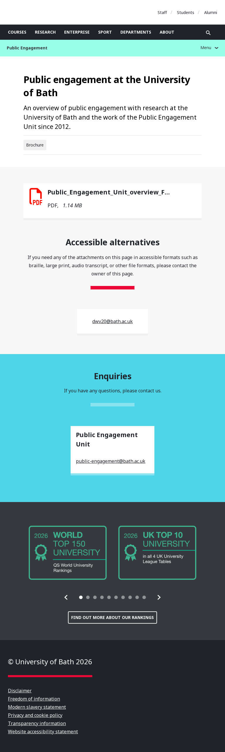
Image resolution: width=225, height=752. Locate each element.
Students (185, 12)
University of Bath (34, 12)
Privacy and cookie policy (35, 715)
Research (45, 32)
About (167, 32)
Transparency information (37, 723)
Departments (135, 32)
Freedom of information (34, 699)
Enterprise (77, 32)
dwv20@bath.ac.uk (112, 321)
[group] (68, 553)
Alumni (210, 12)
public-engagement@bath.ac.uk (110, 461)
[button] (66, 597)
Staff (162, 12)
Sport (105, 32)
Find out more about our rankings (112, 617)
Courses (17, 32)
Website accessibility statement (43, 731)
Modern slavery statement (37, 707)
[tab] (81, 597)
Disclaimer (20, 690)
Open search (208, 33)
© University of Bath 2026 (50, 661)
